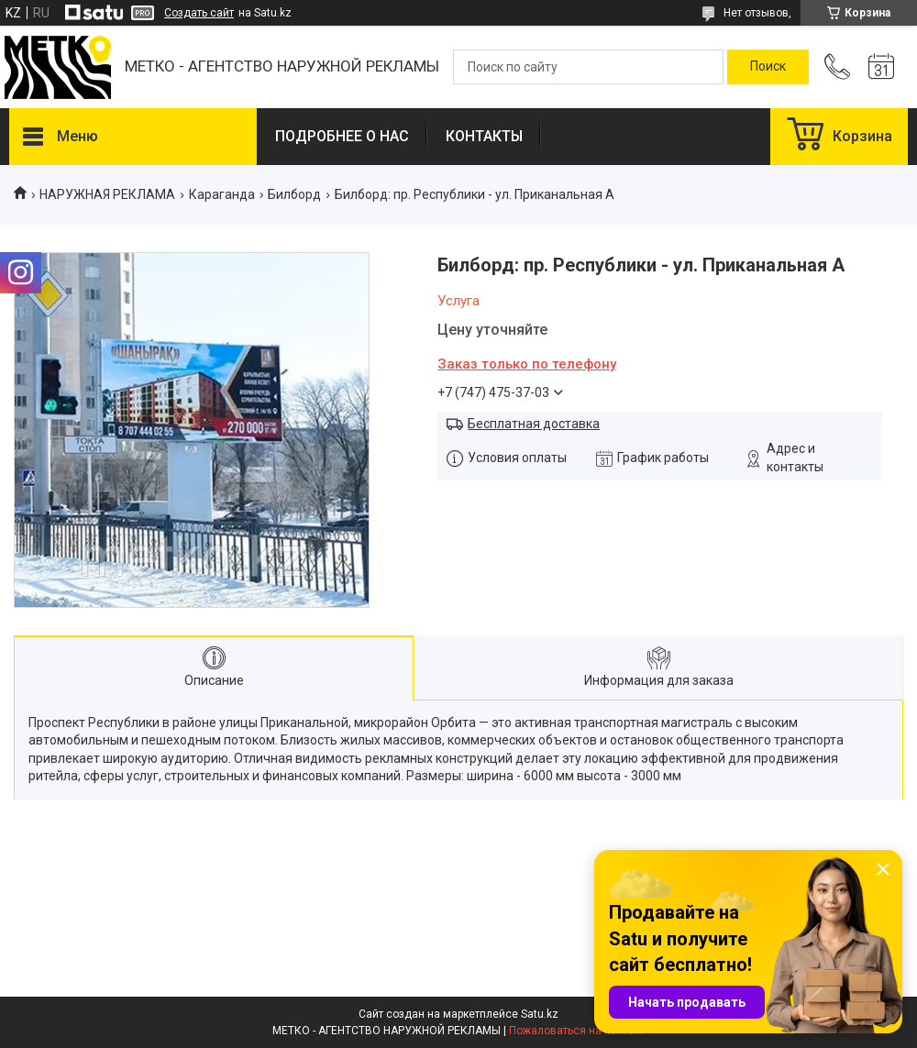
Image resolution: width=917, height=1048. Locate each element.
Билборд (294, 194)
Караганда (222, 194)
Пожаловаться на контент (577, 1030)
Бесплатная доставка (534, 423)
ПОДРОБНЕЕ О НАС (342, 136)
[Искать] (768, 67)
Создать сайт (199, 12)
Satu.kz (539, 1014)
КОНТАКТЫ (484, 136)
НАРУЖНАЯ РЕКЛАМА (107, 194)
